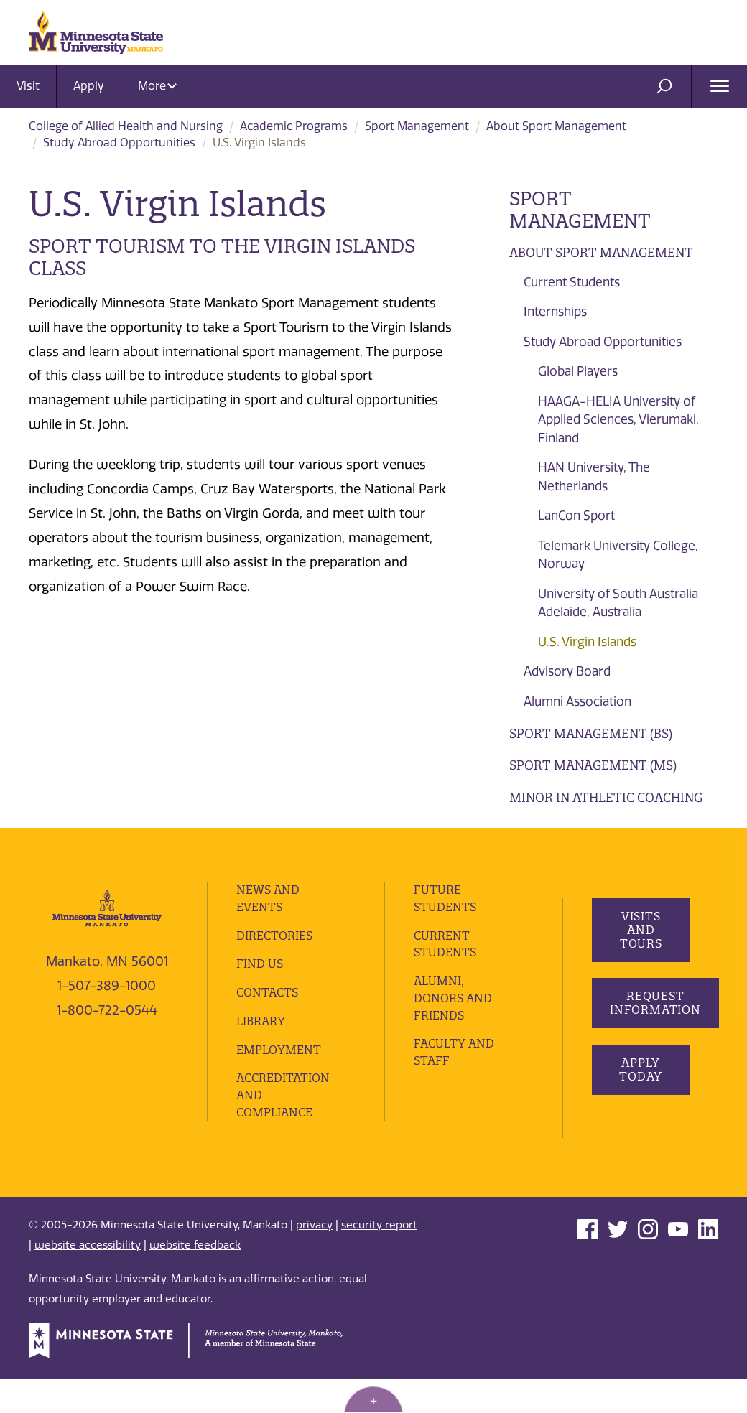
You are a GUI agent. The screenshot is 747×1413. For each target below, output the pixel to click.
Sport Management (417, 126)
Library (260, 1055)
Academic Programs (294, 126)
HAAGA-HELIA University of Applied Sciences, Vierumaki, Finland (618, 419)
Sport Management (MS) (593, 765)
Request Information (655, 1036)
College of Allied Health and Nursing (126, 126)
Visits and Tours (640, 963)
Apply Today (640, 1103)
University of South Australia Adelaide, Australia (618, 603)
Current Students (572, 282)
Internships (555, 311)
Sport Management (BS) (590, 733)
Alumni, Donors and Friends (453, 1031)
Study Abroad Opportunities (119, 142)
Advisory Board (567, 671)
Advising (539, 828)
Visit (28, 86)
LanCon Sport (576, 515)
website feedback (195, 1279)
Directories (274, 969)
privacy (314, 1258)
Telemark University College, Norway (618, 555)
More (157, 86)
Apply (88, 86)
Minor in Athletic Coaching (605, 797)
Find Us (259, 998)
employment (278, 1083)
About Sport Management (556, 126)
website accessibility (87, 1279)
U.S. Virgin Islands (587, 642)
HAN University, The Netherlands (594, 476)
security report (379, 1258)
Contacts (267, 1026)
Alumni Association (577, 701)
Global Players (578, 371)
